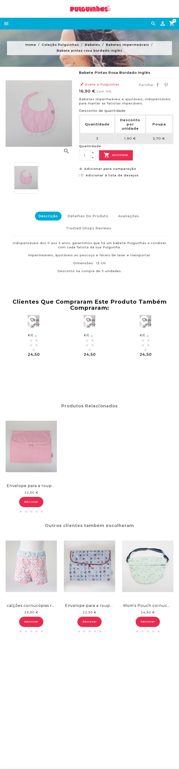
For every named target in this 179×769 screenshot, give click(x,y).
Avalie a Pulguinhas (99, 84)
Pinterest (166, 85)
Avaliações (129, 216)
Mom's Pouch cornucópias (147, 604)
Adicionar (116, 155)
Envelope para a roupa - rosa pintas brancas (31, 484)
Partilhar (157, 85)
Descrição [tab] (47, 216)
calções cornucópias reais (31, 604)
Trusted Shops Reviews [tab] (88, 227)
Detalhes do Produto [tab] (87, 216)
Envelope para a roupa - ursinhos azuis (89, 604)
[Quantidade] (84, 155)
